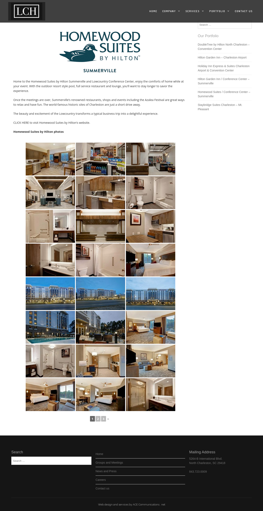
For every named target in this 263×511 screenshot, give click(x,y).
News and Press (106, 471)
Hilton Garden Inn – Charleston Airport (222, 57)
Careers (101, 479)
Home (153, 11)
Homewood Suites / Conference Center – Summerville (224, 94)
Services (193, 11)
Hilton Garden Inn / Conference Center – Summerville (223, 81)
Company (169, 11)
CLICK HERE (21, 123)
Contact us (244, 11)
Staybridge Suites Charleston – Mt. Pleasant (220, 107)
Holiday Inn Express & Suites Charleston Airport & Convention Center (224, 68)
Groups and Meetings (109, 462)
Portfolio (217, 11)
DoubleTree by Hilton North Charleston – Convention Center (224, 46)
